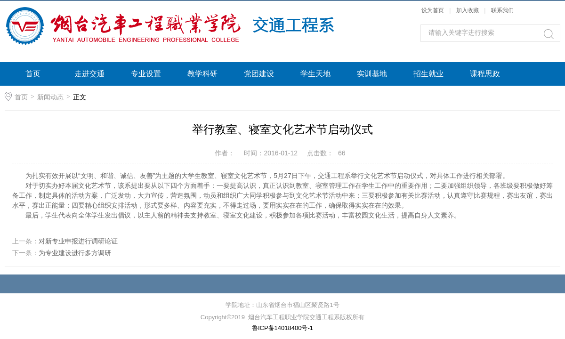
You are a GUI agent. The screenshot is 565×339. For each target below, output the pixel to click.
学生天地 (315, 74)
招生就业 (428, 74)
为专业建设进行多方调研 (75, 253)
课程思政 (485, 74)
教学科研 (202, 74)
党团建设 (259, 74)
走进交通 (89, 74)
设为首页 (432, 10)
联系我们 (502, 10)
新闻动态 (50, 97)
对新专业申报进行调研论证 (78, 241)
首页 (32, 74)
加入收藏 (467, 10)
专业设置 (146, 74)
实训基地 (372, 74)
